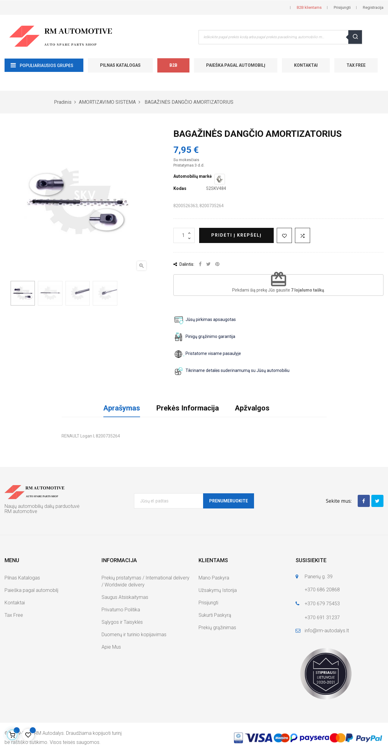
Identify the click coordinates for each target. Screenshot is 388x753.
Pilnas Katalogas (120, 65)
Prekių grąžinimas (217, 627)
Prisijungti (208, 603)
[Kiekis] (184, 235)
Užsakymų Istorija (218, 590)
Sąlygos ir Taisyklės (122, 622)
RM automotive (21, 511)
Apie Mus (111, 647)
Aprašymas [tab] (121, 408)
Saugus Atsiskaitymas (125, 597)
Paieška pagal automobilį (235, 65)
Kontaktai (306, 65)
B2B (173, 65)
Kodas (179, 188)
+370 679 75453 (322, 603)
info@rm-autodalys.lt (327, 630)
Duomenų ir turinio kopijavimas (134, 634)
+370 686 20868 (322, 590)
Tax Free (356, 65)
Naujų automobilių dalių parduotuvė (42, 506)
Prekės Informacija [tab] (187, 408)
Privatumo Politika (121, 610)
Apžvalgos (252, 408)
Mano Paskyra (214, 578)
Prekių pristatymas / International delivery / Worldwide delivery (145, 581)
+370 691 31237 (322, 617)
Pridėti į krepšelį (236, 235)
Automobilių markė (192, 176)
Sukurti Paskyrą (215, 615)
